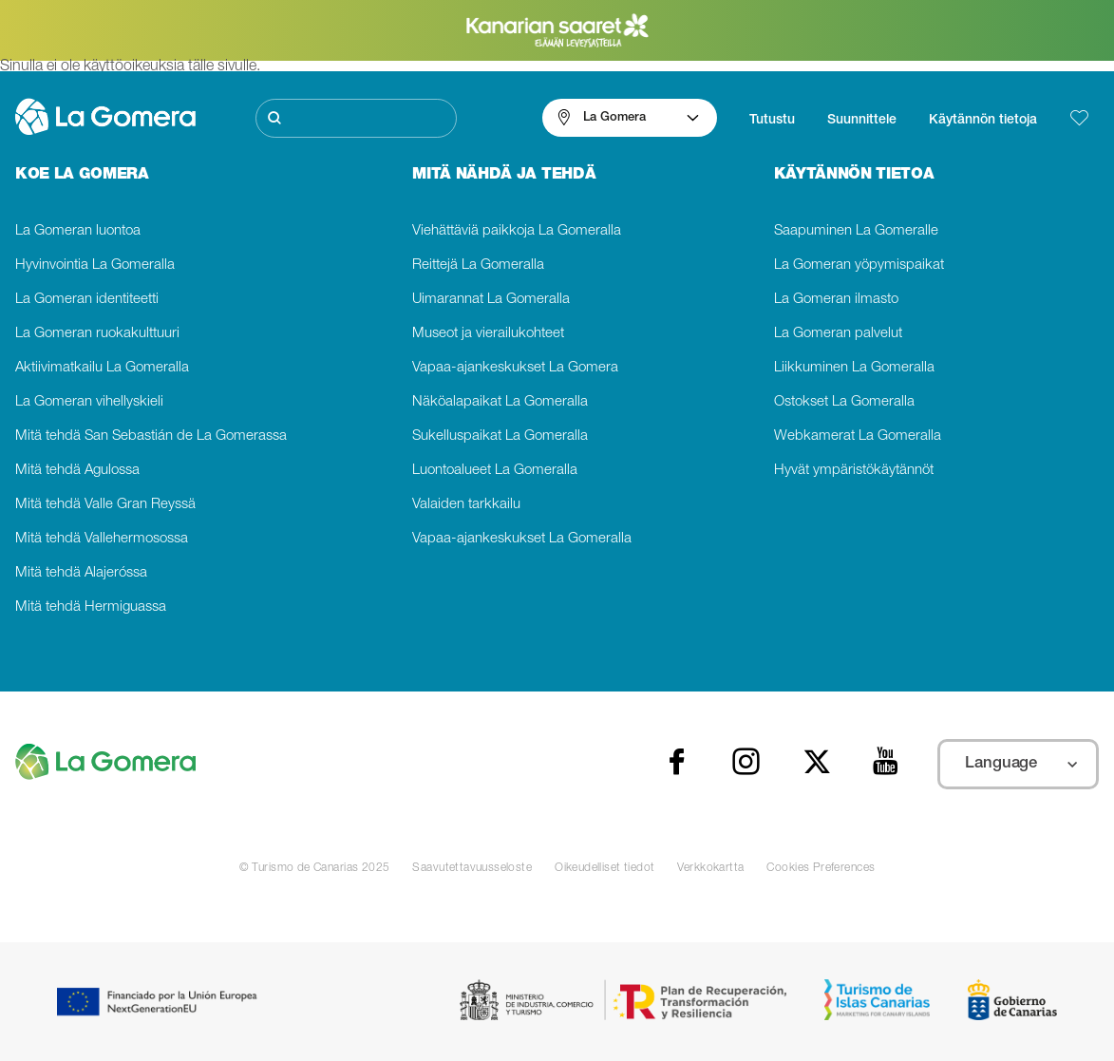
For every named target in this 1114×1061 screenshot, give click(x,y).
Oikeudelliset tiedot (604, 868)
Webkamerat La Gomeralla (857, 436)
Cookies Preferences (820, 868)
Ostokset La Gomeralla (844, 402)
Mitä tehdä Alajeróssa (81, 573)
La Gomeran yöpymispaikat (859, 265)
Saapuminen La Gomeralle (856, 231)
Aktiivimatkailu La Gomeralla (102, 368)
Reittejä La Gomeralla (478, 265)
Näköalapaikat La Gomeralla (500, 402)
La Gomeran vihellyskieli (89, 402)
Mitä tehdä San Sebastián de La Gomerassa (151, 436)
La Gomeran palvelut (838, 334)
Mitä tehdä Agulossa (77, 471)
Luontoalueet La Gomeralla (494, 471)
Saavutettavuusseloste (472, 868)
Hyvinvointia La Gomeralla (95, 265)
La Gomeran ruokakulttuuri (97, 334)
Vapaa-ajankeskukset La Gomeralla (522, 539)
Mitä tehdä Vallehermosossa (101, 539)
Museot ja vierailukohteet (488, 334)
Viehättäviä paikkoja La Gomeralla (516, 231)
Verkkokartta (710, 868)
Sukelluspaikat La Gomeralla (500, 436)
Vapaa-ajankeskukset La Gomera (515, 368)
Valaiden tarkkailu (466, 505)
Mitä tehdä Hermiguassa (90, 607)
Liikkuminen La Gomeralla (854, 368)
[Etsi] (356, 118)
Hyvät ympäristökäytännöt (854, 471)
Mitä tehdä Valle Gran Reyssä (105, 505)
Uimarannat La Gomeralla (491, 300)
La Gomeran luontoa (78, 231)
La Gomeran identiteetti (87, 300)
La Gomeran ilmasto (836, 300)
